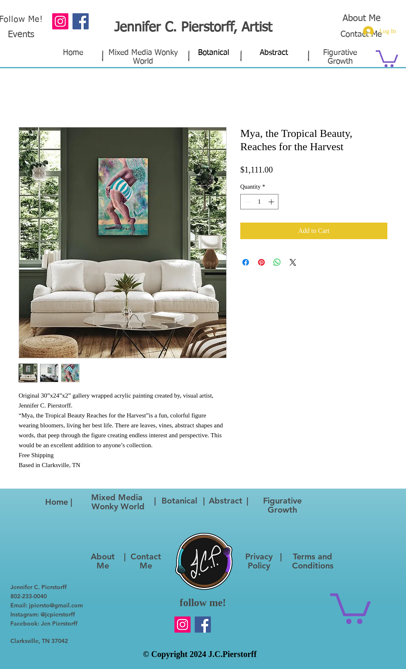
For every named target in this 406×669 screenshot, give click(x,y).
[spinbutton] (259, 201)
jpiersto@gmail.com (56, 605)
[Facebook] (203, 624)
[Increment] (272, 201)
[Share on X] (293, 262)
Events (21, 34)
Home (73, 53)
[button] (387, 57)
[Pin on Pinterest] (261, 262)
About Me (362, 18)
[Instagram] (60, 21)
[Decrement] (247, 201)
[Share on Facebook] (246, 262)
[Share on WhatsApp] (277, 262)
